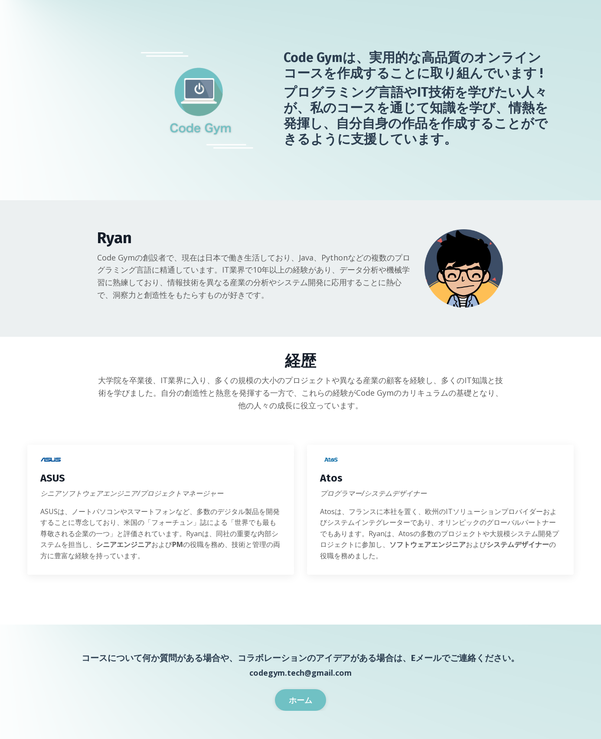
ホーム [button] (301, 700)
